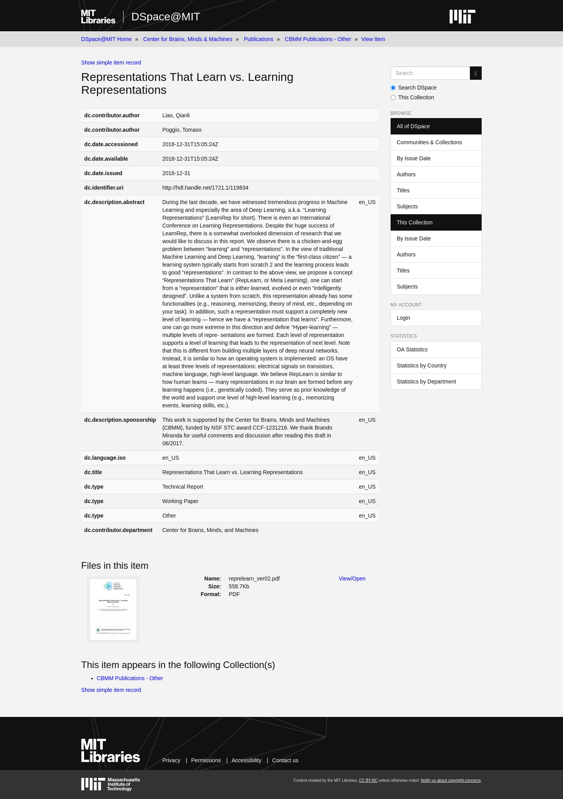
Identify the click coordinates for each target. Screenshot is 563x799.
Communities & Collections (429, 142)
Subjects (407, 206)
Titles (403, 190)
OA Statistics (412, 349)
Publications (259, 39)
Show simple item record (111, 62)
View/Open (352, 578)
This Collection (412, 97)
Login (403, 318)
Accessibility (246, 760)
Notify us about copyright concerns (451, 780)
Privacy (171, 760)
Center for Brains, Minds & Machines (187, 39)
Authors (406, 174)
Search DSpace (414, 87)
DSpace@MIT (165, 17)
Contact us (285, 760)
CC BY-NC (368, 780)
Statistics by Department (426, 381)
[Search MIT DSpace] (430, 73)
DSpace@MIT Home (106, 39)
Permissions (206, 760)
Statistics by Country (422, 365)
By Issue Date (414, 158)
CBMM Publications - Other (318, 39)
